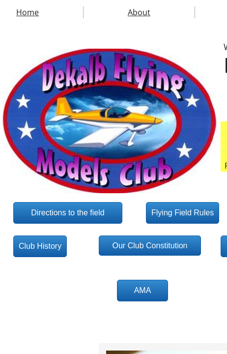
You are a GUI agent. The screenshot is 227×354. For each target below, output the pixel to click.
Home (27, 12)
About (139, 12)
